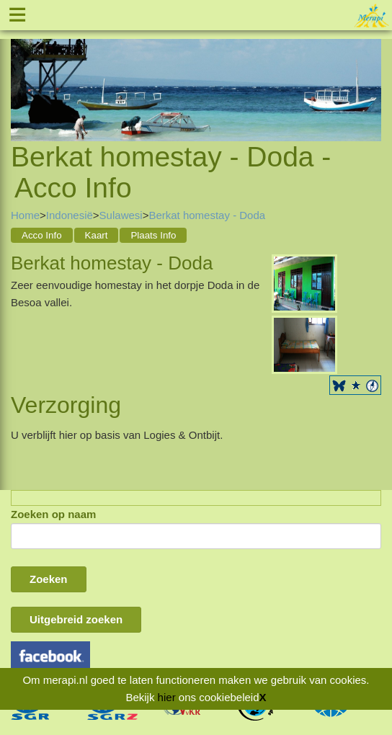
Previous (21, 73)
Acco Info (42, 235)
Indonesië (69, 215)
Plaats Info (153, 235)
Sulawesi (121, 215)
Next (370, 73)
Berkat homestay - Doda (206, 215)
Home (25, 215)
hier (167, 697)
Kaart (96, 235)
